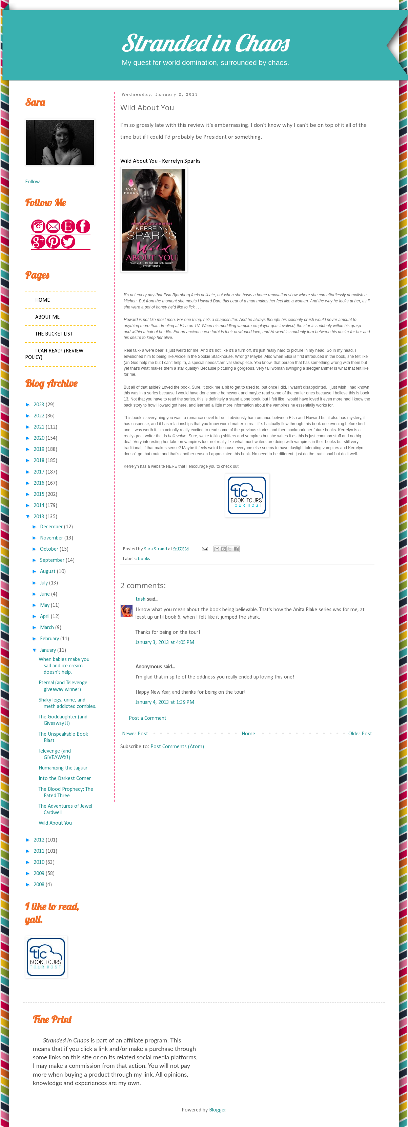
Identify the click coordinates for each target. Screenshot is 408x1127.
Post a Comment (147, 718)
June (45, 594)
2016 (39, 483)
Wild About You (55, 823)
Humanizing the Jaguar (63, 768)
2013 (39, 517)
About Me (47, 317)
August (48, 571)
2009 (39, 873)
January (48, 650)
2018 (39, 460)
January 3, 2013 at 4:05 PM (165, 642)
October (49, 549)
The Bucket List (54, 334)
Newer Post (135, 734)
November (51, 538)
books (144, 558)
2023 (39, 405)
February (49, 639)
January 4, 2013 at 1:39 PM (165, 702)
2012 (39, 840)
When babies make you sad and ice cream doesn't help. (64, 666)
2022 (39, 416)
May (44, 605)
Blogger (217, 1110)
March (47, 627)
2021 (39, 427)
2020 (39, 438)
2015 (39, 494)
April (44, 616)
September (52, 560)
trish (140, 599)
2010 (39, 862)
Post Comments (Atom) (177, 747)
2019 (39, 449)
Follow (32, 182)
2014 (39, 505)
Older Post (360, 734)
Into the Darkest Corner (65, 778)
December (51, 527)
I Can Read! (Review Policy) (54, 354)
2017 (39, 472)
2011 (39, 851)
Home (248, 734)
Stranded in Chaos (204, 43)
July (44, 583)
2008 (39, 885)
